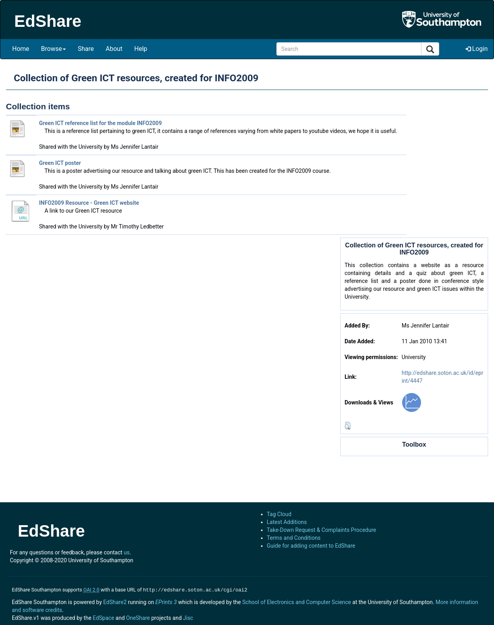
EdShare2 (115, 601)
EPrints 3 (166, 601)
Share (86, 48)
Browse (53, 48)
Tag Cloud (279, 514)
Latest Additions (287, 522)
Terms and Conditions (294, 538)
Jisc (188, 617)
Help (140, 48)
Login (477, 48)
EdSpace (103, 617)
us (127, 552)
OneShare (138, 617)
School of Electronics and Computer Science (296, 601)
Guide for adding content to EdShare (311, 546)
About (114, 48)
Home (20, 48)
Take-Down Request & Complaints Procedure (321, 530)
